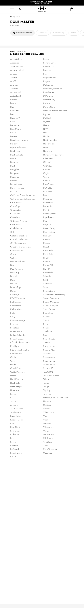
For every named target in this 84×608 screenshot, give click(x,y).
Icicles (13, 394)
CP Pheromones (18, 243)
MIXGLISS (48, 96)
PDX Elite (47, 188)
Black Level (15, 151)
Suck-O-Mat (49, 350)
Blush (12, 166)
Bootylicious (16, 184)
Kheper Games (17, 420)
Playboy (47, 225)
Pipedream (48, 217)
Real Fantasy (49, 232)
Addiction (14, 63)
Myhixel (47, 118)
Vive (45, 416)
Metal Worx (48, 92)
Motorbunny (49, 100)
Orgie (46, 173)
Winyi (46, 431)
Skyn (45, 324)
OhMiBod (47, 166)
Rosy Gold (48, 273)
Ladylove (14, 434)
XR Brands (48, 438)
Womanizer (48, 434)
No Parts (47, 136)
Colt (12, 232)
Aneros (13, 74)
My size (46, 114)
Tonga (46, 387)
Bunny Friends (17, 188)
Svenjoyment (49, 357)
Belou (13, 133)
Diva (12, 265)
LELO (13, 457)
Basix (12, 122)
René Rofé (48, 250)
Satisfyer (47, 284)
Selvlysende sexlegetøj (54, 295)
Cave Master (16, 203)
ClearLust (15, 214)
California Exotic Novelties (22, 195)
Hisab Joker (15, 383)
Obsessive (48, 158)
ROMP (46, 269)
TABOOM (48, 372)
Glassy (13, 361)
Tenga (46, 383)
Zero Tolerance (50, 449)
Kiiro (12, 423)
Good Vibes (15, 368)
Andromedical (16, 70)
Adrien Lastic (16, 66)
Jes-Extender (16, 409)
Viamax (46, 409)
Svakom (47, 354)
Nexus (46, 125)
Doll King (14, 273)
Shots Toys (48, 313)
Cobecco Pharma (18, 221)
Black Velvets (16, 155)
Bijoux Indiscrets (18, 147)
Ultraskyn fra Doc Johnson (55, 398)
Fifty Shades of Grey (20, 342)
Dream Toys (15, 287)
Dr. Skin (13, 284)
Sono (45, 335)
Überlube (47, 453)
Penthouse (48, 203)
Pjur (45, 221)
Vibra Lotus (48, 412)
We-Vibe (47, 423)
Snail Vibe (47, 331)
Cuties (13, 258)
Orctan (46, 170)
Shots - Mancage (51, 302)
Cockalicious (16, 228)
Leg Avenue (16, 453)
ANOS (13, 81)
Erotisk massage (17, 320)
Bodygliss (14, 170)
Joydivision (15, 412)
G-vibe (13, 357)
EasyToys (14, 295)
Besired (13, 136)
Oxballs (46, 181)
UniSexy (47, 405)
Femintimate (16, 331)
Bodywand (15, 173)
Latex (13, 442)
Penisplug (47, 199)
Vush (45, 420)
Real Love (48, 236)
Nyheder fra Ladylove (53, 155)
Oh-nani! (47, 162)
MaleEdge (48, 85)
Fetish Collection (18, 335)
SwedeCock (49, 361)
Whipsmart (48, 427)
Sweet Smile (49, 365)
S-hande (47, 276)
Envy (12, 317)
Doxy (12, 280)
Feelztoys (14, 328)
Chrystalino (15, 210)
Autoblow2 (15, 96)
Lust (45, 74)
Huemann (14, 390)
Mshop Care (49, 107)
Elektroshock (16, 309)
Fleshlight (14, 346)
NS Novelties (49, 144)
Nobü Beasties (50, 140)
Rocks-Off (48, 265)
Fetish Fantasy (17, 339)
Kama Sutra (15, 416)
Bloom (13, 158)
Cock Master (16, 225)
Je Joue (14, 405)
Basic (12, 114)
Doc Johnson (16, 269)
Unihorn (47, 401)
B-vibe (13, 103)
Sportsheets (49, 339)
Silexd (46, 320)
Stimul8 (46, 342)
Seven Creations (51, 298)
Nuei (45, 147)
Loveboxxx (48, 66)
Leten (46, 59)
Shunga (46, 317)
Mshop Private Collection (55, 111)
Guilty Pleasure (17, 372)
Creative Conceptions (20, 247)
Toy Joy (46, 390)
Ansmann (14, 85)
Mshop (12, 16)
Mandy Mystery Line (52, 89)
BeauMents (15, 129)
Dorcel (13, 276)
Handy (13, 376)
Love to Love (49, 63)
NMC (45, 133)
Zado (45, 446)
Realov (46, 239)
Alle (18, 16)
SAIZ (45, 280)
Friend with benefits (19, 350)
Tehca (46, 379)
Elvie (12, 313)
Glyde (13, 365)
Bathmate (14, 125)
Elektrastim (15, 302)
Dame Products (17, 262)
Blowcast (14, 162)
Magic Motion (49, 78)
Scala (45, 287)
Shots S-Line (49, 309)
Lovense (47, 70)
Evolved (14, 324)
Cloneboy (15, 217)
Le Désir (14, 446)
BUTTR (13, 192)
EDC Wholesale (17, 298)
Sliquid (46, 328)
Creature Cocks (17, 250)
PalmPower (48, 184)
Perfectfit (47, 206)
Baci (12, 107)
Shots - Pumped (50, 306)
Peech (46, 195)
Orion (46, 177)
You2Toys (47, 442)
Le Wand (14, 449)
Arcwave (14, 89)
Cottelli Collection (19, 239)
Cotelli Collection (18, 236)
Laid (12, 438)
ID (11, 398)
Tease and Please (51, 376)
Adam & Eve (16, 59)
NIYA (45, 129)
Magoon (47, 81)
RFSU (46, 258)
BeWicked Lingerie (19, 140)
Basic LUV (15, 118)
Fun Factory (16, 354)
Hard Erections (17, 379)
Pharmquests (49, 214)
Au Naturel (15, 92)
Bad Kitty (14, 111)
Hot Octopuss (16, 387)
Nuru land (47, 151)
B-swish (13, 100)
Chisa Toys (15, 206)
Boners (13, 181)
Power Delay (49, 228)
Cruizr (13, 254)
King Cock (15, 427)
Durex (13, 291)
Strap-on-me (49, 346)
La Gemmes (15, 431)
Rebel (46, 247)
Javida (13, 401)
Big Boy (13, 144)
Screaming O (49, 291)
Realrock (47, 243)
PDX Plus (47, 192)
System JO (48, 368)
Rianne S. (47, 262)
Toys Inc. (47, 394)
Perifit (46, 210)
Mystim (46, 122)
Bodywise (14, 177)
